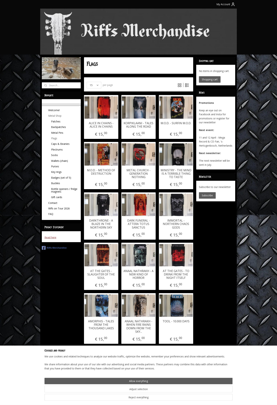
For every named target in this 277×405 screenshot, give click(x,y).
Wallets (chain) (59, 161)
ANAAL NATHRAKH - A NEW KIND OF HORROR (138, 274)
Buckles (55, 183)
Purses (55, 166)
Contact (52, 203)
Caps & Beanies (60, 143)
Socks (54, 155)
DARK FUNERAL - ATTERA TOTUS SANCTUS (138, 224)
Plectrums (57, 149)
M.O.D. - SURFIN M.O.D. (176, 123)
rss (134, 398)
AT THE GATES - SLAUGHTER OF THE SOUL (101, 274)
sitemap (126, 398)
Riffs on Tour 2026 (59, 208)
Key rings (56, 172)
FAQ (50, 214)
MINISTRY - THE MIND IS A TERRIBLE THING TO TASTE (175, 174)
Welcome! (54, 110)
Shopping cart (210, 79)
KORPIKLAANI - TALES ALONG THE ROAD (138, 125)
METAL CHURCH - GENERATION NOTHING (138, 174)
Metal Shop (54, 115)
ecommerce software (148, 398)
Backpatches (58, 127)
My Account (225, 4)
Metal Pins (57, 132)
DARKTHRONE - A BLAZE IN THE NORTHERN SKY (101, 224)
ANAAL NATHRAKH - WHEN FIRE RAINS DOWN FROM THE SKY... (138, 326)
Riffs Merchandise (54, 248)
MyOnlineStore (179, 398)
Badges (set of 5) (61, 177)
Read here (50, 237)
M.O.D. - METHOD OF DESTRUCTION (101, 172)
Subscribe (207, 195)
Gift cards (56, 197)
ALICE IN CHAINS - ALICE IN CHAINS (101, 125)
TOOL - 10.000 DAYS (175, 321)
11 (158, 363)
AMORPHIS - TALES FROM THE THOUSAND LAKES (101, 325)
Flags (54, 138)
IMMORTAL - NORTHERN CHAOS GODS (176, 224)
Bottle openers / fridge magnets (64, 190)
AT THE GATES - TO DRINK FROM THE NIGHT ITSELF (176, 274)
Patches (55, 121)
